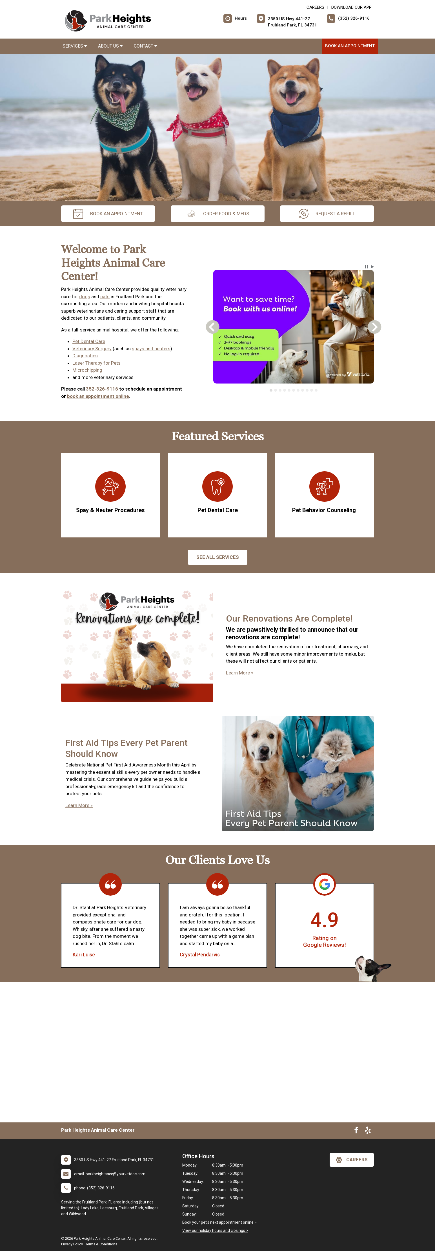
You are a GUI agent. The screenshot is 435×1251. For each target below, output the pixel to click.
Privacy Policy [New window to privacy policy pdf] (72, 1244)
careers (352, 1160)
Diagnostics (85, 355)
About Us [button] (110, 46)
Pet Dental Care (88, 341)
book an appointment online (98, 396)
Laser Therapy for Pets (96, 363)
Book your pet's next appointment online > (219, 1222)
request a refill (327, 214)
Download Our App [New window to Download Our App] (351, 7)
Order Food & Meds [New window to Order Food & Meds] (217, 214)
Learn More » (239, 673)
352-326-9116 (102, 389)
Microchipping (87, 370)
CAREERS (315, 7)
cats (105, 296)
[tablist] (294, 390)
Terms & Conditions (101, 1244)
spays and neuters (151, 348)
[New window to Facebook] (356, 1131)
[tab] (271, 390)
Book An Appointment (350, 45)
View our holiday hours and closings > (215, 1230)
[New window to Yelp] (368, 1131)
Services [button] (75, 46)
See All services (217, 557)
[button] (366, 266)
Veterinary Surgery (92, 348)
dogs (84, 296)
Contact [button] (145, 46)
